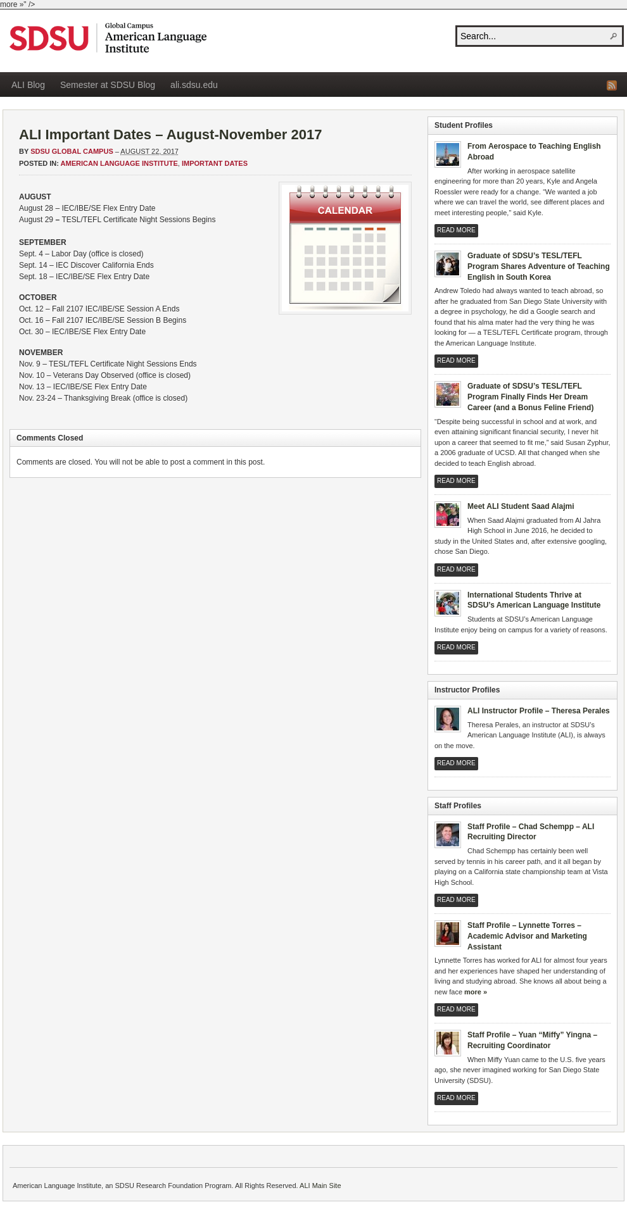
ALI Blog (28, 85)
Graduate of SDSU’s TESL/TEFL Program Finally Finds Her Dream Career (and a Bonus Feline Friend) (530, 397)
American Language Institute (119, 163)
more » (475, 992)
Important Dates (215, 163)
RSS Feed (612, 85)
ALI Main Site (320, 1185)
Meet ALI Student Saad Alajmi (520, 506)
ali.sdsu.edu (194, 85)
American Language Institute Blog (108, 38)
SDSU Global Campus (71, 151)
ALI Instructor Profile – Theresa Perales (538, 710)
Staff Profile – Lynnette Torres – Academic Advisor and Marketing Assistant (527, 936)
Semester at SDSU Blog (107, 85)
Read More (456, 230)
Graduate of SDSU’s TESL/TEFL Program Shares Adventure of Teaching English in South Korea (538, 266)
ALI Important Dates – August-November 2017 (170, 134)
